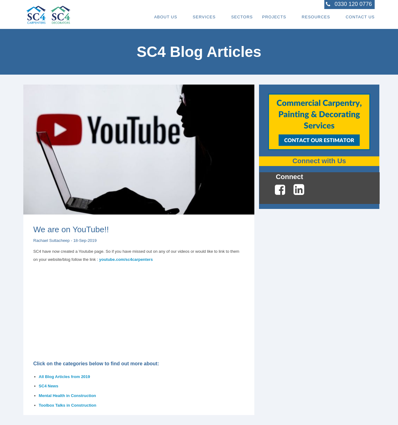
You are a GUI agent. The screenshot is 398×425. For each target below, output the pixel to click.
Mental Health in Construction (67, 395)
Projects (274, 17)
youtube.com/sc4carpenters (126, 259)
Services (204, 17)
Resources (316, 17)
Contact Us (360, 17)
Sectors (242, 17)
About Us (165, 17)
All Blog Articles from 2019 (64, 376)
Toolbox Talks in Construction (67, 405)
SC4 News (48, 386)
